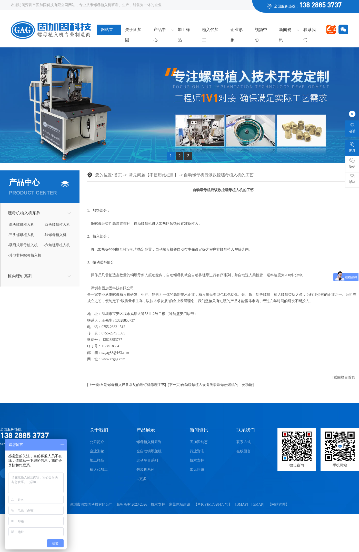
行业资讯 (197, 451)
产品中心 (160, 31)
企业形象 (237, 31)
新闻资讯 (285, 31)
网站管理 (278, 504)
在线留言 (243, 451)
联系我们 (309, 31)
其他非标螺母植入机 (25, 255)
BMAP (241, 504)
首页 (118, 175)
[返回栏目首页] (344, 377)
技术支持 (197, 460)
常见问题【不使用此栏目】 (153, 175)
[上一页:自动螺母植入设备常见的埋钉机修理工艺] (126, 385)
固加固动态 (199, 442)
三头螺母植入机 (21, 235)
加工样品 (184, 31)
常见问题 (197, 470)
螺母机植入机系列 (24, 213)
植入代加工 (210, 31)
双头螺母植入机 (57, 225)
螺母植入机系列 (149, 442)
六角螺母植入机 (57, 245)
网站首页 (107, 31)
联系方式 (243, 442)
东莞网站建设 (179, 504)
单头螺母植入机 (21, 225)
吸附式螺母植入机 (23, 245)
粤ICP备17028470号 (212, 504)
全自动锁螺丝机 (149, 451)
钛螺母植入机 (55, 235)
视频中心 (261, 31)
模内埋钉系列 (20, 276)
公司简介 (97, 442)
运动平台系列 (147, 460)
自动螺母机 (143, 224)
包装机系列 (145, 470)
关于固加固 (133, 31)
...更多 (141, 479)
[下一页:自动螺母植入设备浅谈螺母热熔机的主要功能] (211, 385)
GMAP (258, 504)
